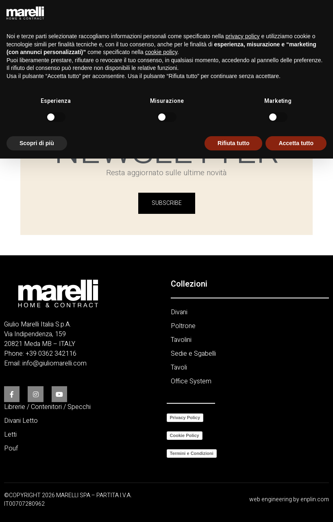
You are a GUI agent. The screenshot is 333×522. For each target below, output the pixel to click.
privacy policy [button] (243, 36)
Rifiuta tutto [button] (234, 143)
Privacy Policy (185, 417)
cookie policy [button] (161, 52)
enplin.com (314, 499)
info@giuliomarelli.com (54, 363)
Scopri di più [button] (37, 143)
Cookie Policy (184, 435)
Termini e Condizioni (191, 453)
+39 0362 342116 (51, 354)
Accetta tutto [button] (296, 143)
